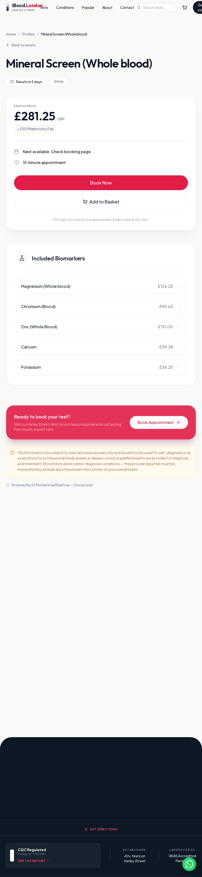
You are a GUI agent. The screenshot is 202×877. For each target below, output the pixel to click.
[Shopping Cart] (184, 7)
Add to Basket (101, 201)
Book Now (101, 182)
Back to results (20, 45)
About (107, 7)
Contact (127, 7)
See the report (33, 861)
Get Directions (100, 829)
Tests (43, 7)
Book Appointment (159, 422)
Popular (88, 7)
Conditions (65, 7)
